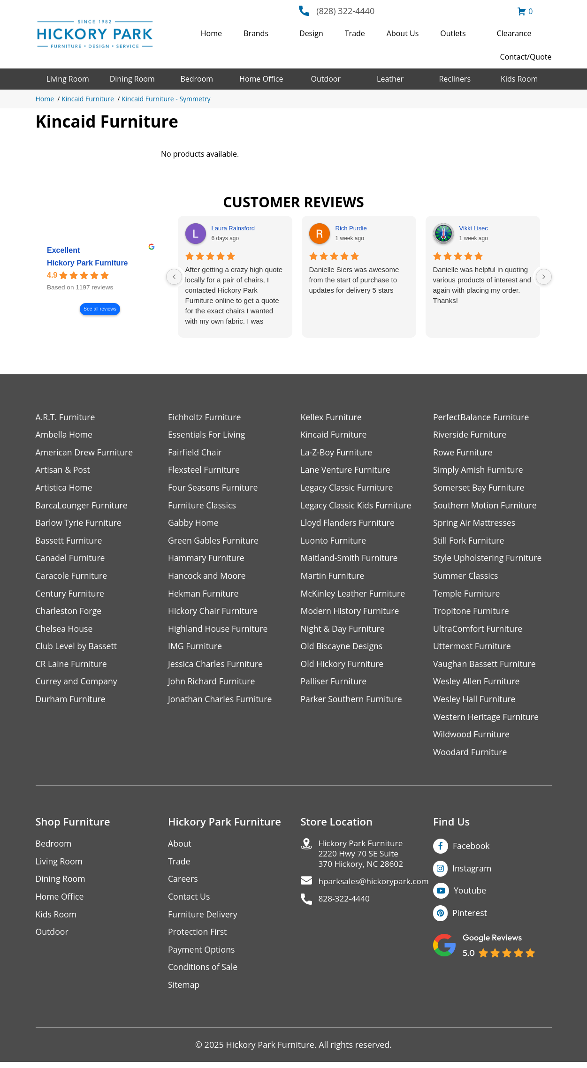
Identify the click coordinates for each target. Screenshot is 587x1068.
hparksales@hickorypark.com (376, 887)
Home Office (261, 79)
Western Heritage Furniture (487, 720)
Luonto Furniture (334, 542)
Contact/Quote (526, 57)
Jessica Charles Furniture (216, 666)
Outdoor (326, 79)
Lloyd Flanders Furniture (348, 524)
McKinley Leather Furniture (354, 595)
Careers (183, 883)
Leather (390, 79)
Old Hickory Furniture (343, 666)
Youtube (470, 895)
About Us (403, 33)
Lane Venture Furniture (346, 470)
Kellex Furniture (332, 417)
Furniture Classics (202, 506)
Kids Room (519, 79)
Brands (256, 33)
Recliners (455, 79)
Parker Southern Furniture (352, 702)
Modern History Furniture (351, 613)
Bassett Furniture (70, 542)
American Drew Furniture (85, 452)
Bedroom (196, 79)
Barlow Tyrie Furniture (79, 524)
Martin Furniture (333, 577)
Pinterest (470, 917)
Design (311, 33)
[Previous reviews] (174, 277)
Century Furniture (71, 595)
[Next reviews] (544, 277)
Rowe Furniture (463, 452)
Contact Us (189, 901)
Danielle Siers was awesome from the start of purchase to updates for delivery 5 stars (354, 279)
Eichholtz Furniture (205, 417)
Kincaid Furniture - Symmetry (166, 98)
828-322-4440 (346, 905)
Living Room (67, 79)
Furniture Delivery (203, 919)
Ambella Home (65, 435)
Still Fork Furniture (469, 542)
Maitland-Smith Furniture (350, 559)
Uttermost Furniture (472, 649)
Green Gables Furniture (214, 542)
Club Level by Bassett (77, 649)
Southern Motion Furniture (486, 506)
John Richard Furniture (212, 684)
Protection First (198, 937)
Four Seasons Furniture (213, 488)
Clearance (514, 33)
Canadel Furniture (71, 559)
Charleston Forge (69, 613)
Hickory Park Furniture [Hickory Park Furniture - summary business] (87, 263)
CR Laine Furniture (72, 666)
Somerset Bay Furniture (479, 488)
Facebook (471, 850)
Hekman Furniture (204, 595)
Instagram (472, 872)
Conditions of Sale (203, 972)
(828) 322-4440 (345, 11)
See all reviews (100, 308)
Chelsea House (65, 631)
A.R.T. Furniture (66, 417)
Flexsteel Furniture (204, 470)
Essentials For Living (207, 435)
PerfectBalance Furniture (482, 417)
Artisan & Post (63, 470)
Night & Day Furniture (344, 631)
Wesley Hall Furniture (475, 702)
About (180, 847)
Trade (355, 33)
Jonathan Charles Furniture (221, 702)
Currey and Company (77, 684)
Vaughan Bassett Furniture (485, 666)
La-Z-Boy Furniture (337, 452)
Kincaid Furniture (87, 98)
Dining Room (132, 79)
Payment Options (202, 954)
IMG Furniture (195, 649)
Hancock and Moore (207, 577)
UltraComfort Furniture (478, 631)
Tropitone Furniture (472, 613)
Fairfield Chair (195, 452)
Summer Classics (466, 577)
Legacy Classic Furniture (348, 488)
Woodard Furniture (471, 755)
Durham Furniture (71, 702)
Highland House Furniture (219, 631)
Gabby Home (194, 524)
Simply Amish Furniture (479, 470)
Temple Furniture (467, 595)
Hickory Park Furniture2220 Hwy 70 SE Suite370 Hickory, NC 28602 (363, 858)
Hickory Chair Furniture (213, 613)
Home (211, 33)
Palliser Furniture (334, 684)
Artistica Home (64, 488)
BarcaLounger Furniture (83, 506)
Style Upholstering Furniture (488, 559)
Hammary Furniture (207, 559)
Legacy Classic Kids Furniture (357, 506)
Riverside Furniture (470, 435)
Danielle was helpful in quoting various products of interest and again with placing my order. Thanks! (482, 284)
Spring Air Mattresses (475, 524)
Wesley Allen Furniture (477, 684)
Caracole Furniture (72, 577)
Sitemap (184, 990)
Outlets (452, 33)
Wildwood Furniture (472, 738)
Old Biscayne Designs (342, 649)
